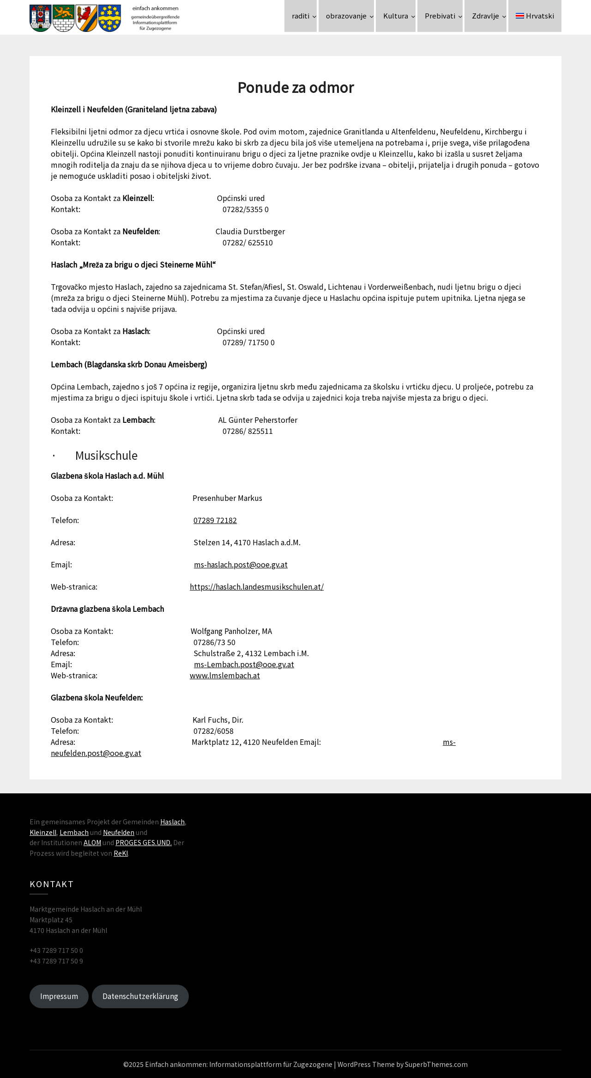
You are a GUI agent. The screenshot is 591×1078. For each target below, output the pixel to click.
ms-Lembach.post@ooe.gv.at (244, 664)
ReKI (121, 853)
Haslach (172, 821)
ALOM (92, 842)
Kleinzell (43, 832)
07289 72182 (215, 519)
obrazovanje (346, 15)
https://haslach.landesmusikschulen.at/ (257, 586)
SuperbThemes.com (436, 1064)
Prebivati (440, 15)
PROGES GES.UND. (143, 842)
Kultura (395, 15)
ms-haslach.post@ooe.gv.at (241, 564)
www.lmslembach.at (225, 675)
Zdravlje (485, 15)
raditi (300, 15)
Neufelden (118, 832)
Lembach (74, 832)
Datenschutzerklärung (140, 996)
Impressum (59, 996)
